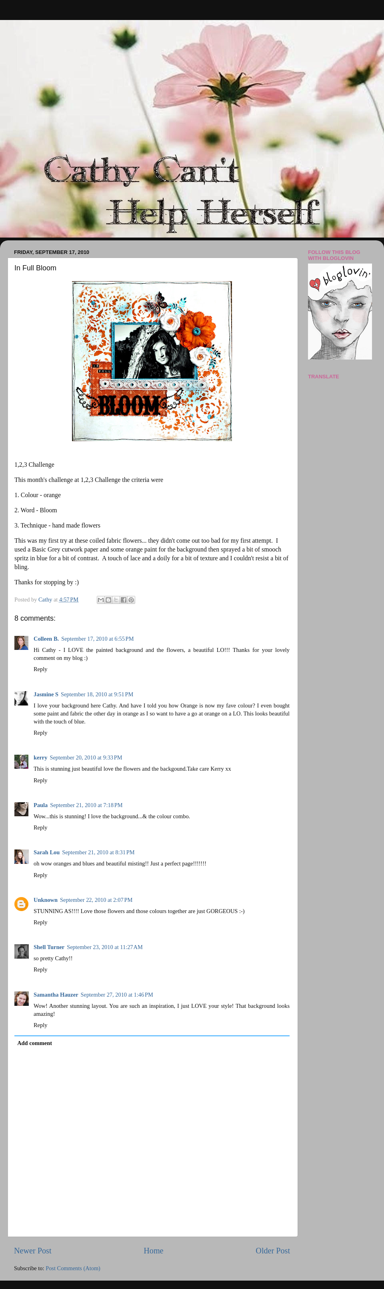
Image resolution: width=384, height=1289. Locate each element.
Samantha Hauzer (56, 994)
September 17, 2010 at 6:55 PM (97, 639)
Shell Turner (49, 947)
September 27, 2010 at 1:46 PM (117, 994)
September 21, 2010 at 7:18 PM (86, 805)
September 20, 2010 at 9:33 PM (86, 757)
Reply (40, 669)
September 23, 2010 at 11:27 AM (105, 947)
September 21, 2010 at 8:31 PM (98, 852)
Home (153, 1250)
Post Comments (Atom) (73, 1268)
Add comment (34, 1043)
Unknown (46, 900)
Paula (41, 805)
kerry (40, 757)
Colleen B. (46, 639)
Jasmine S (46, 694)
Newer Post (33, 1250)
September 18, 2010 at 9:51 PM (97, 694)
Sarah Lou (47, 852)
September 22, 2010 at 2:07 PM (96, 900)
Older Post (273, 1250)
